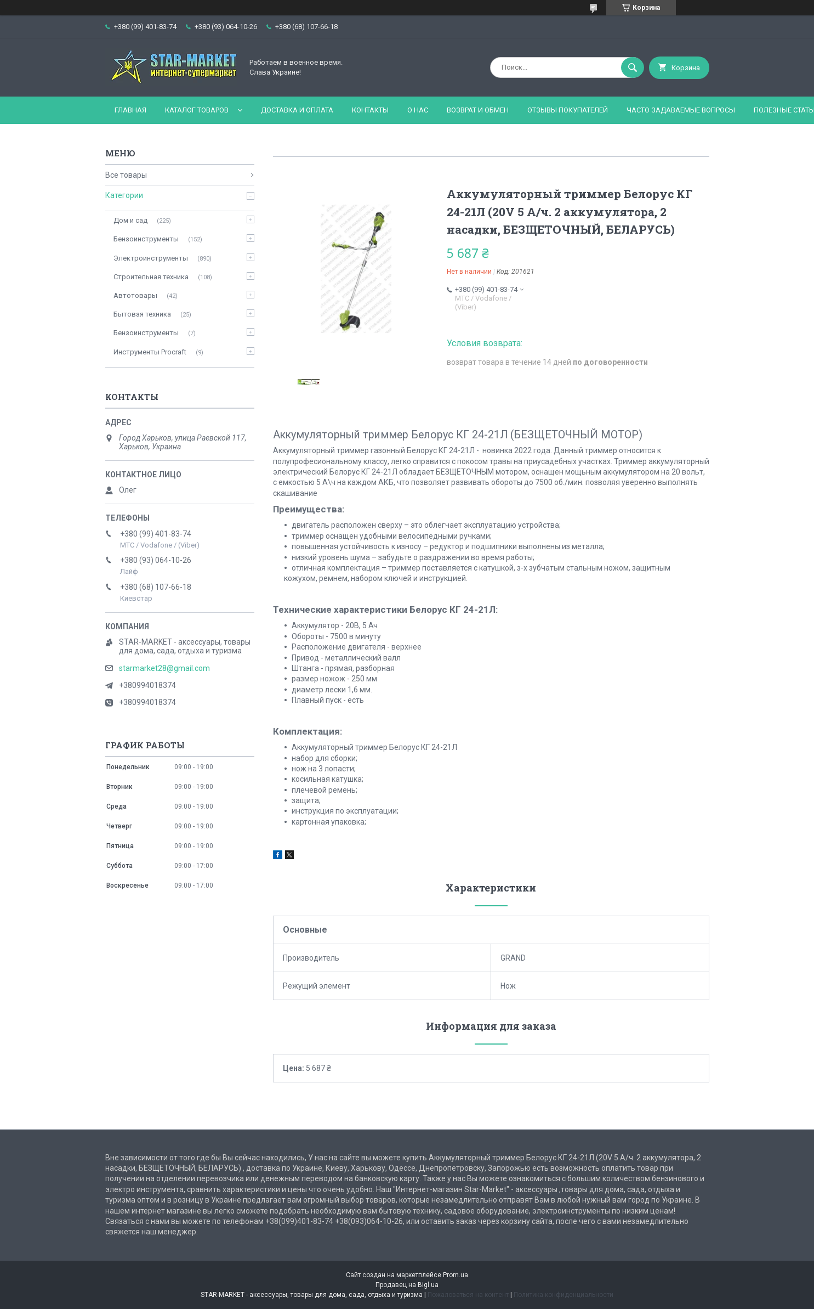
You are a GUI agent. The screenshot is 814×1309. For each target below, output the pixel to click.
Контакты (370, 110)
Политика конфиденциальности (563, 1295)
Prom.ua (455, 1275)
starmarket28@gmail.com (164, 668)
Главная (130, 110)
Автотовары (135, 295)
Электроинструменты (150, 258)
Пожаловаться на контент (468, 1295)
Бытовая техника (142, 314)
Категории (124, 195)
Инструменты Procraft (149, 352)
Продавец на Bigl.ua (407, 1285)
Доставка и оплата (297, 110)
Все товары (126, 175)
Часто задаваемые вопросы (681, 110)
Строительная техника (151, 277)
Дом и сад (130, 220)
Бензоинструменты (146, 239)
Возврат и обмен (478, 110)
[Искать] (632, 67)
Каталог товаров (197, 110)
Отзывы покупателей (567, 110)
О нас (417, 110)
